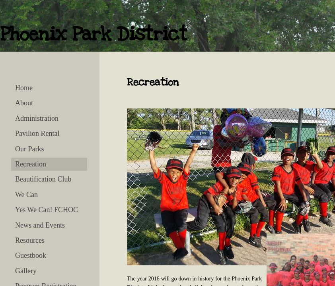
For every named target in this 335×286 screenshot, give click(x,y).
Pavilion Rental (37, 133)
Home (24, 88)
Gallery (26, 271)
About (24, 103)
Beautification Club (43, 179)
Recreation (30, 164)
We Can (26, 195)
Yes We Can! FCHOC (46, 210)
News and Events (40, 225)
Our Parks (29, 149)
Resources (30, 240)
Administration (36, 118)
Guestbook (30, 255)
